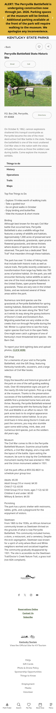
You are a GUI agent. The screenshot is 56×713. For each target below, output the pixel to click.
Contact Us (28, 613)
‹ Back (7, 47)
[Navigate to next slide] (52, 18)
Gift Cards (28, 664)
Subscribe (28, 617)
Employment (28, 684)
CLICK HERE (19, 350)
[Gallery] (28, 17)
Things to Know (28, 676)
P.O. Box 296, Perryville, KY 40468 (16, 115)
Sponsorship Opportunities (28, 672)
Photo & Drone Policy (28, 668)
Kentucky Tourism (28, 642)
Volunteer (28, 692)
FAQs (28, 660)
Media (28, 688)
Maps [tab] (10, 185)
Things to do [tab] (13, 163)
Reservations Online (28, 609)
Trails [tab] (9, 180)
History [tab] (11, 169)
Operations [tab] (13, 174)
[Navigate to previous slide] (3, 18)
